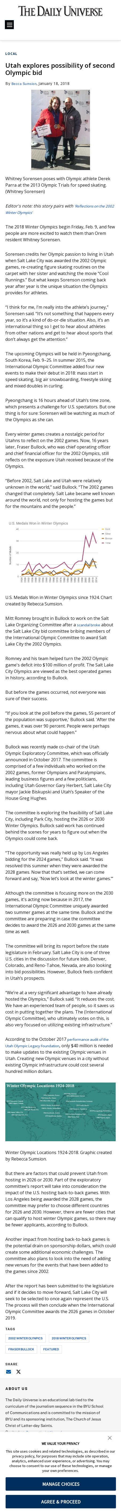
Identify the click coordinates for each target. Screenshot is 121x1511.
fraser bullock (21, 1349)
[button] (110, 1437)
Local (11, 53)
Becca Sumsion (25, 83)
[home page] (60, 13)
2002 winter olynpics (25, 1338)
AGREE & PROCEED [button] (60, 1502)
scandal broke (91, 625)
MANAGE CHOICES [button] (60, 1484)
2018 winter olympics (69, 1338)
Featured (51, 1349)
